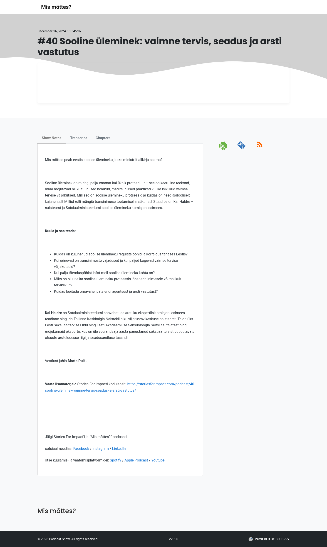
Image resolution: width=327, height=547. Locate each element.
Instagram (100, 448)
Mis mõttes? (56, 7)
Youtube (158, 460)
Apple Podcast (136, 460)
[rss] (260, 149)
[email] (241, 149)
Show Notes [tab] (51, 138)
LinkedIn (119, 448)
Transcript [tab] (78, 138)
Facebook (81, 448)
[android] (224, 149)
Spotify (115, 460)
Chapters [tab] (103, 138)
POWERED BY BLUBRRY (269, 539)
